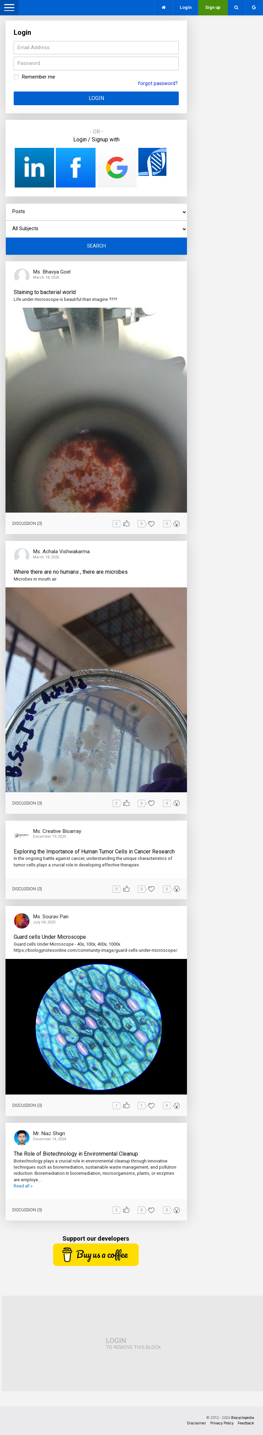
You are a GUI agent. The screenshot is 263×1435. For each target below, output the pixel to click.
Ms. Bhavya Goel (52, 272)
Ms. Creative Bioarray (57, 831)
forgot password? (158, 83)
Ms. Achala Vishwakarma (61, 551)
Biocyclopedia (242, 1418)
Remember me (38, 77)
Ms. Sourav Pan (50, 917)
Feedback (246, 1423)
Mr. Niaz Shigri (49, 1133)
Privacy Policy (222, 1423)
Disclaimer (196, 1423)
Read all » (23, 1185)
